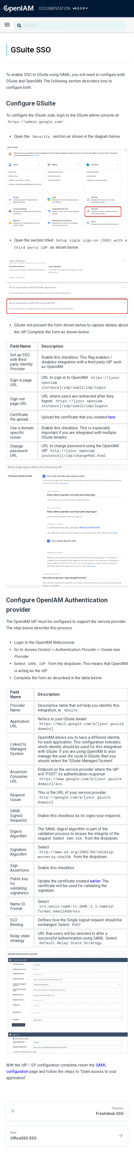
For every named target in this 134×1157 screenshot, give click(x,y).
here (111, 416)
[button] (7, 25)
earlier (95, 880)
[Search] (70, 25)
